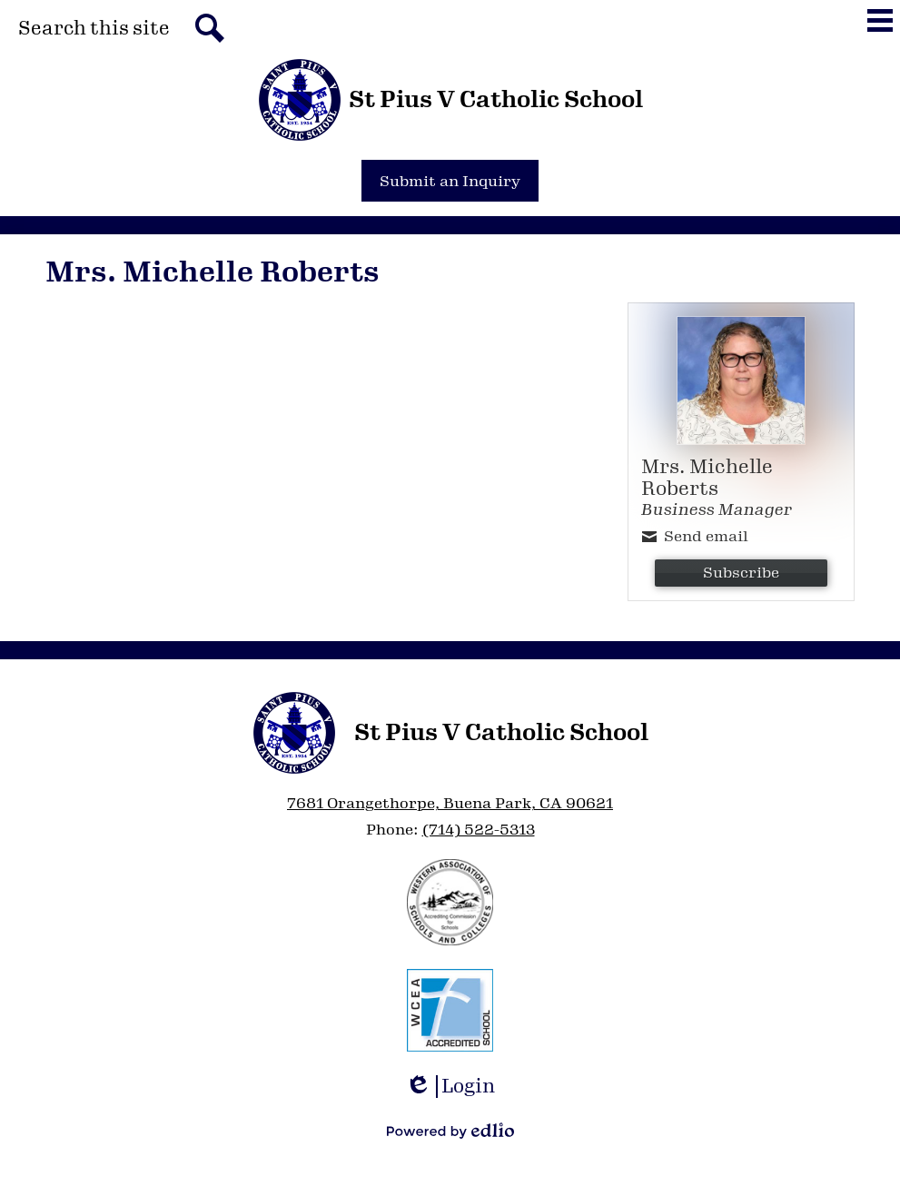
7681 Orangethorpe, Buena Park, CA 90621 (450, 803)
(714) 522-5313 (478, 829)
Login (450, 1086)
